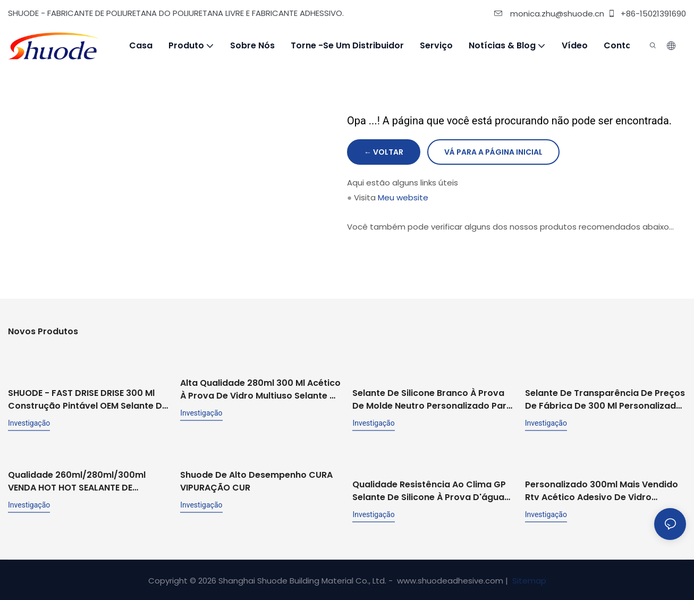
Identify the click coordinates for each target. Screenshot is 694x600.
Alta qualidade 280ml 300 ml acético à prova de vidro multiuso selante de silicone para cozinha (260, 389)
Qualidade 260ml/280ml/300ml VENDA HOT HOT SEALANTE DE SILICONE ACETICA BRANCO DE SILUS (84, 480)
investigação (29, 422)
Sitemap (528, 579)
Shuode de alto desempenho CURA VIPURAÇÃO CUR (256, 470)
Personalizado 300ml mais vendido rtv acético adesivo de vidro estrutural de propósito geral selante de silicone (601, 489)
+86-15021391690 (646, 13)
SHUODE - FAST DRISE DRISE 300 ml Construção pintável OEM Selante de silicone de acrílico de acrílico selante (87, 398)
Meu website (403, 197)
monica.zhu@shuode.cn (549, 13)
